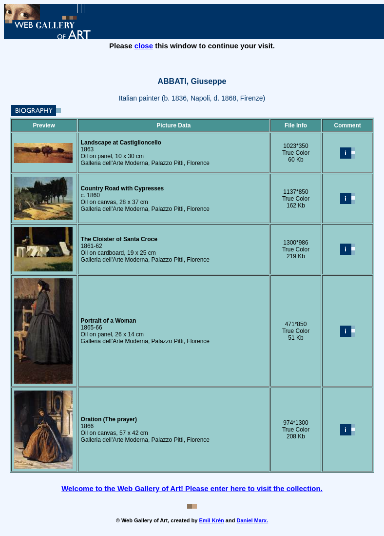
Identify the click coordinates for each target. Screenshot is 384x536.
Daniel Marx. (252, 520)
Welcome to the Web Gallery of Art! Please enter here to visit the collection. (192, 488)
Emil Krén (211, 520)
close (143, 45)
